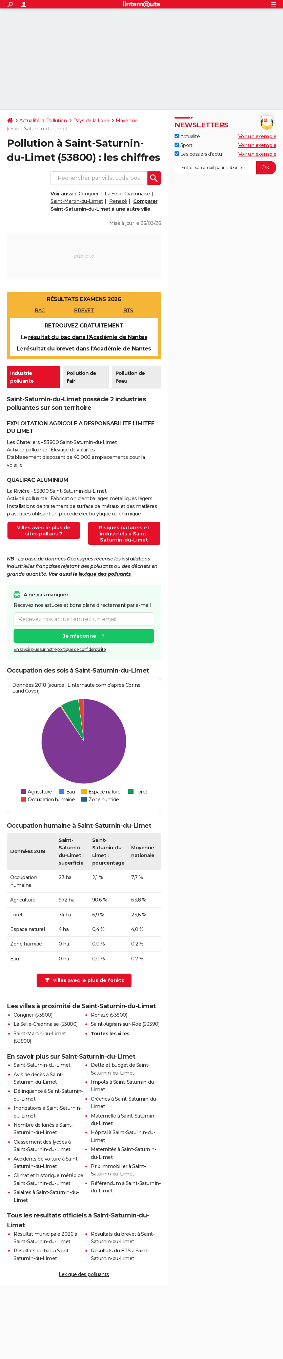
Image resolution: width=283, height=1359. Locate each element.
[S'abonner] (225, 167)
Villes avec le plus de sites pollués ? (43, 531)
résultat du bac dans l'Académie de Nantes (87, 337)
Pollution (56, 121)
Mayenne (127, 121)
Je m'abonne (79, 636)
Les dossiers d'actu (198, 154)
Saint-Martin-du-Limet (76, 201)
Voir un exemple (257, 136)
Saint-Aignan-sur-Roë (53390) (125, 1024)
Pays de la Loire (91, 121)
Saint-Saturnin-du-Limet (42, 1065)
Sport (183, 145)
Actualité (29, 121)
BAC (40, 310)
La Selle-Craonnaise (127, 194)
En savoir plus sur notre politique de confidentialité (60, 649)
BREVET (84, 310)
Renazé (118, 201)
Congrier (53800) (33, 1015)
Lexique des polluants (84, 1274)
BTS (128, 310)
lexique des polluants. (105, 574)
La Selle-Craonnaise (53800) (46, 1024)
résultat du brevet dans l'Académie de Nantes (87, 348)
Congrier (89, 194)
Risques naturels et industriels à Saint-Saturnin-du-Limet (124, 534)
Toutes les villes (110, 1034)
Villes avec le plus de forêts (84, 980)
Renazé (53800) (109, 1015)
